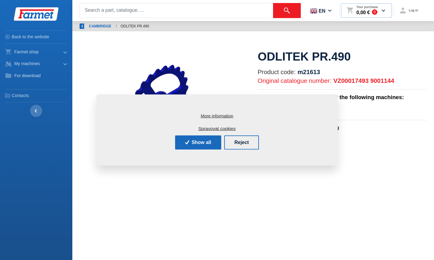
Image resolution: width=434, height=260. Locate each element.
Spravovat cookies (217, 128)
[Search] (176, 10)
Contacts (17, 95)
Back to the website (27, 36)
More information (217, 115)
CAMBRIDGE (216, 26)
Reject (241, 142)
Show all (198, 142)
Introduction (116, 26)
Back (87, 26)
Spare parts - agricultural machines (165, 26)
